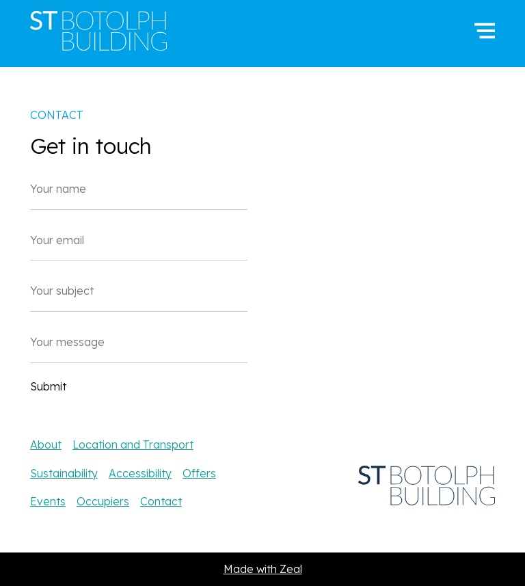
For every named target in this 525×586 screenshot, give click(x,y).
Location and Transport (132, 444)
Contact (161, 501)
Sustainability (64, 473)
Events (48, 501)
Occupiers (103, 501)
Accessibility (140, 473)
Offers (199, 473)
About (46, 444)
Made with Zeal (263, 569)
